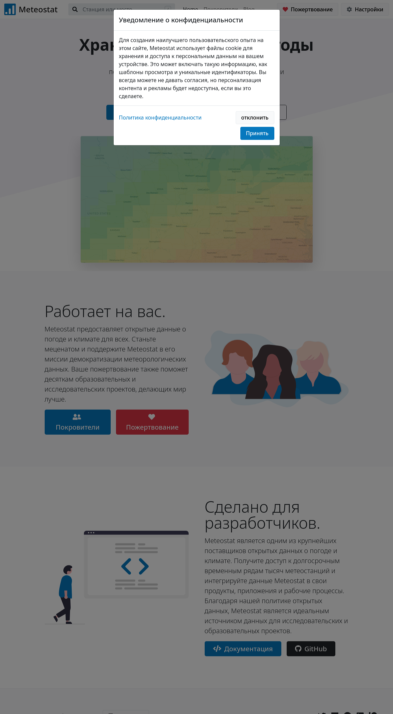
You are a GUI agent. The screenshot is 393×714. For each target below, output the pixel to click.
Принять (257, 133)
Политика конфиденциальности (160, 117)
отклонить (255, 117)
